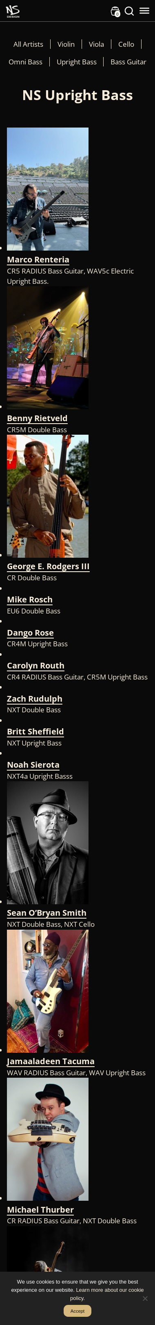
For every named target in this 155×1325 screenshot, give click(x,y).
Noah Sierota (33, 764)
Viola (96, 44)
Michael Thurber (40, 1209)
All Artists (28, 44)
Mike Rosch (30, 599)
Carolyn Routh (35, 665)
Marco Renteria (38, 259)
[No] (145, 1298)
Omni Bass (25, 61)
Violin (66, 44)
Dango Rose (30, 632)
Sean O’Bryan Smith (46, 912)
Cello (126, 44)
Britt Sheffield (35, 731)
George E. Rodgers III (48, 566)
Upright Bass (77, 61)
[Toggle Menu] (144, 11)
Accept (78, 1311)
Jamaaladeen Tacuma (51, 1061)
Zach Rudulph (34, 698)
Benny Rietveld (37, 418)
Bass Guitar (128, 61)
